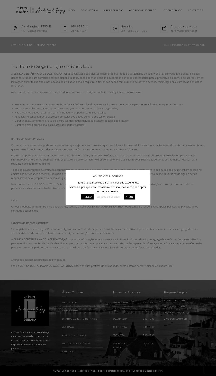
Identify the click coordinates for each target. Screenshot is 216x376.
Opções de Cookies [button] (108, 196)
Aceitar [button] (129, 196)
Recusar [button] (87, 196)
